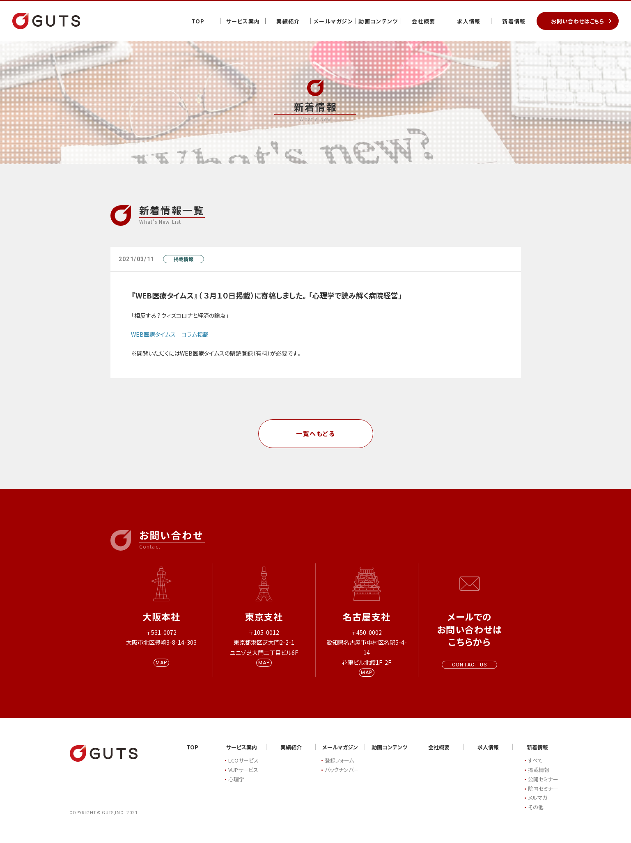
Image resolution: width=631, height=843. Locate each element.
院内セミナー (543, 795)
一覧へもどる (315, 433)
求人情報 (468, 21)
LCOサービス (243, 768)
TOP (198, 21)
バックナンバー (342, 777)
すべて (535, 768)
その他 (536, 814)
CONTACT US (469, 665)
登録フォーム (339, 768)
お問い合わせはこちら (577, 21)
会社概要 (423, 21)
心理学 (236, 786)
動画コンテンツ (378, 21)
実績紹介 (288, 21)
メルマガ (537, 805)
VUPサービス (243, 777)
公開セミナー (543, 786)
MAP (162, 670)
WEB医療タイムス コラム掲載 (170, 334)
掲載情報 (183, 258)
